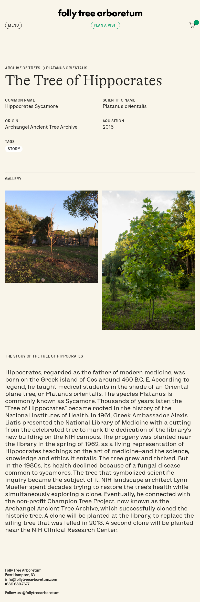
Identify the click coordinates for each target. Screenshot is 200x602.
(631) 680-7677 (17, 584)
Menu (13, 25)
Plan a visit (105, 25)
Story (14, 148)
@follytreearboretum (40, 592)
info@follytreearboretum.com (31, 579)
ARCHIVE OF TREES (22, 68)
